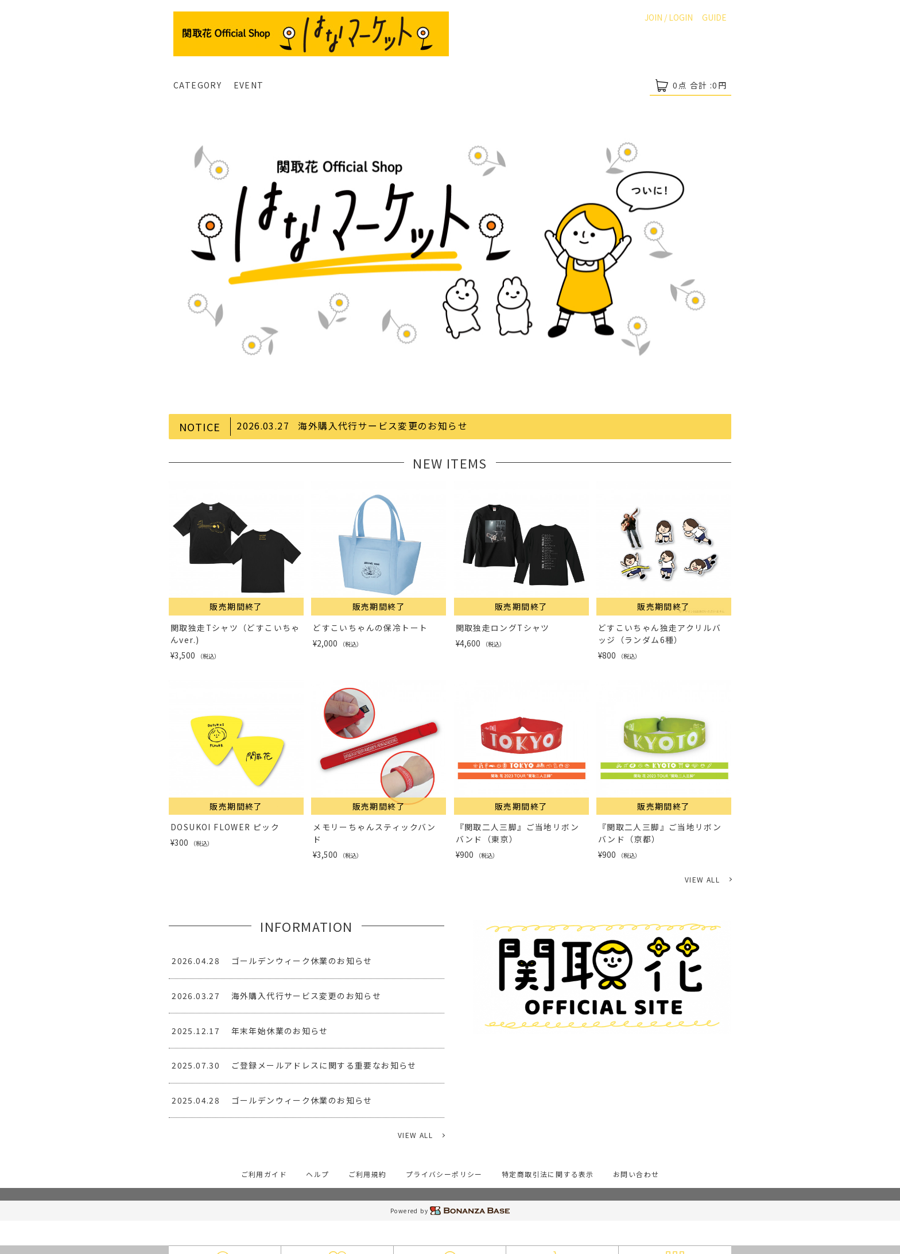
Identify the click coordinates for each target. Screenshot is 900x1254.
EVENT (249, 85)
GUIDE (714, 17)
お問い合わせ (638, 1174)
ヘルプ (316, 1174)
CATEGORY (197, 85)
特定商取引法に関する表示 (549, 1174)
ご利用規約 (367, 1174)
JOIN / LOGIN (669, 17)
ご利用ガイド (262, 1174)
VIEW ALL (702, 879)
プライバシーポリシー (444, 1174)
